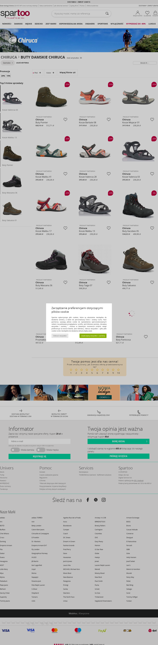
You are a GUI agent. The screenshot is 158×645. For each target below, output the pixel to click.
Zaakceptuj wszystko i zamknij (93, 336)
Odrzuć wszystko (60, 336)
